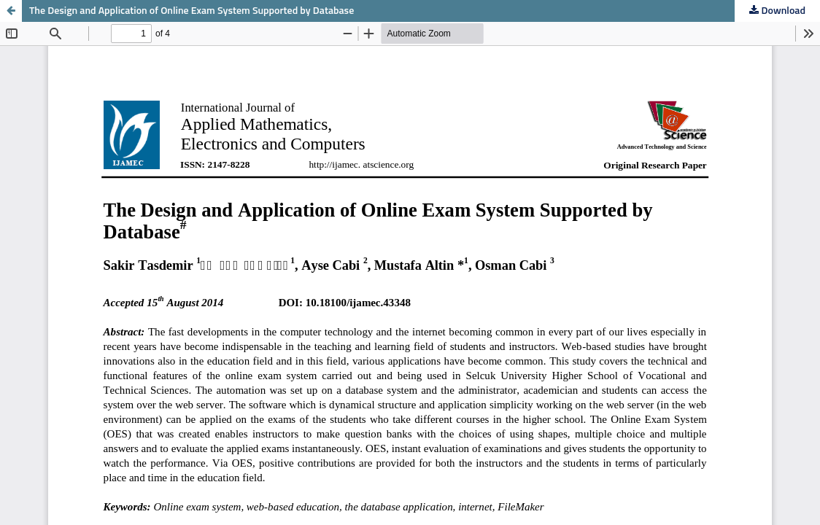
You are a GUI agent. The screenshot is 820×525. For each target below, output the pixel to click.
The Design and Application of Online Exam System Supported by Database (191, 11)
